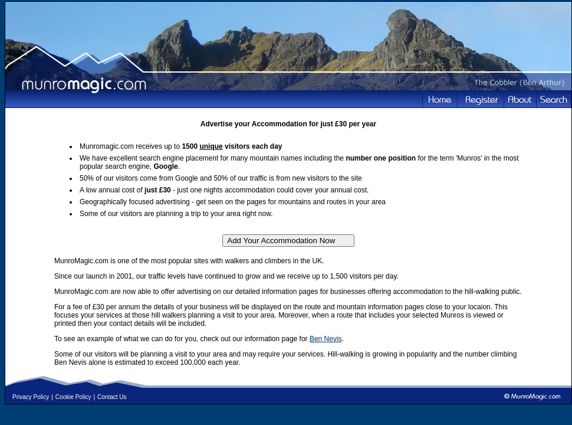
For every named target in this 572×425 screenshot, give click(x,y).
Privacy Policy (30, 397)
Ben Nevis (326, 339)
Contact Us (111, 397)
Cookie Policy (73, 397)
